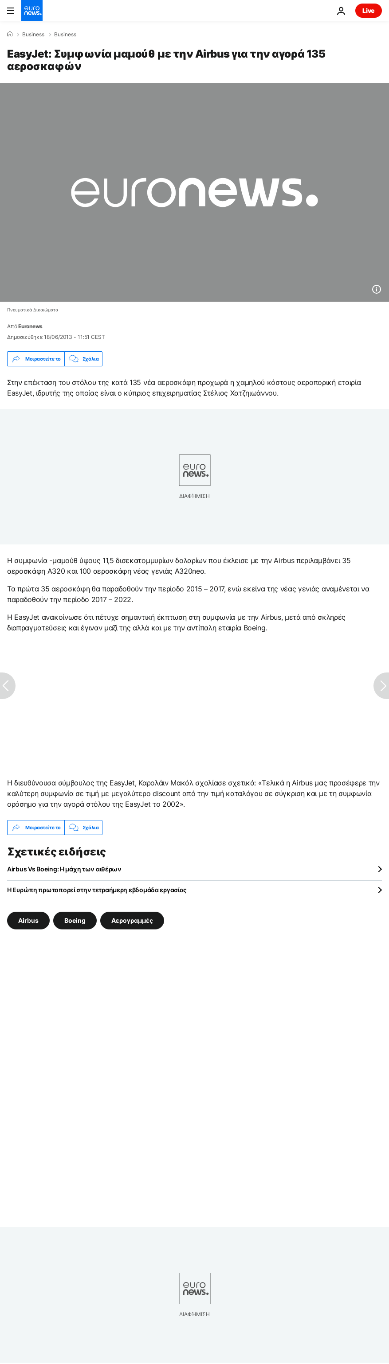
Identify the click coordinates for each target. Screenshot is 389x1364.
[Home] (9, 34)
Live (368, 10)
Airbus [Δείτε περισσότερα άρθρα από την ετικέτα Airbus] (28, 920)
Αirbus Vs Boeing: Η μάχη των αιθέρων (64, 869)
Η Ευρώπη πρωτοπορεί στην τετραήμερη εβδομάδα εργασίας (97, 890)
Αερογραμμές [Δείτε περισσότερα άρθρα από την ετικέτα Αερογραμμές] (132, 920)
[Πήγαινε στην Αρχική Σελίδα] (32, 10)
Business (33, 34)
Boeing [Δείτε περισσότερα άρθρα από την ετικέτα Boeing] (75, 920)
